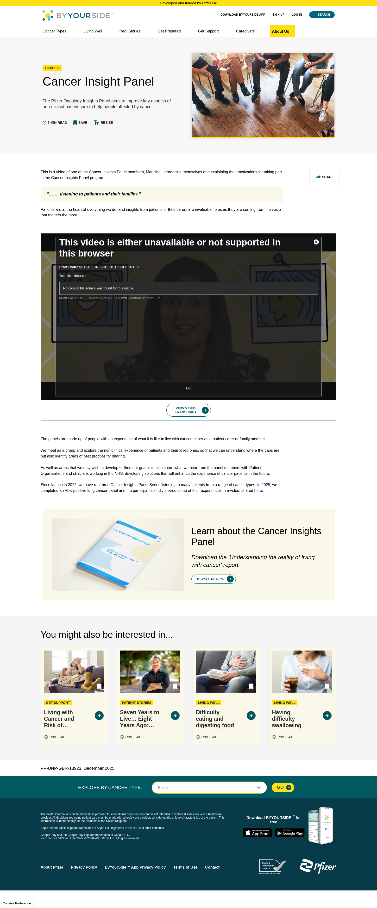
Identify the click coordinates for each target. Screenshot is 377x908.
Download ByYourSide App (242, 14)
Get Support (208, 31)
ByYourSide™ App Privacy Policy (135, 885)
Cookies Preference (17, 903)
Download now (210, 596)
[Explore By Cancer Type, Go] (283, 805)
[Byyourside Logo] (78, 15)
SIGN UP (278, 14)
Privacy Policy (84, 885)
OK (188, 388)
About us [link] (280, 31)
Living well (92, 31)
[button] (80, 122)
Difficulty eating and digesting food (215, 736)
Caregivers (245, 31)
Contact (212, 885)
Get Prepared (169, 31)
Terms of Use (185, 885)
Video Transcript (185, 410)
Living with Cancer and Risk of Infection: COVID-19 (59, 736)
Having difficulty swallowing (287, 736)
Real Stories (129, 31)
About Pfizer (52, 885)
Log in (297, 14)
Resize (107, 123)
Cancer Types (54, 31)
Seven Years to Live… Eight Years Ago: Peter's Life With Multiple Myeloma (139, 736)
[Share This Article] (324, 177)
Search (324, 14)
